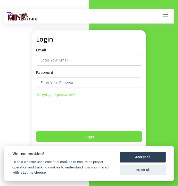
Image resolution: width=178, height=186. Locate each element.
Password (44, 72)
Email (41, 50)
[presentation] (75, 114)
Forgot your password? (55, 94)
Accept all (142, 157)
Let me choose (34, 172)
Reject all (143, 170)
